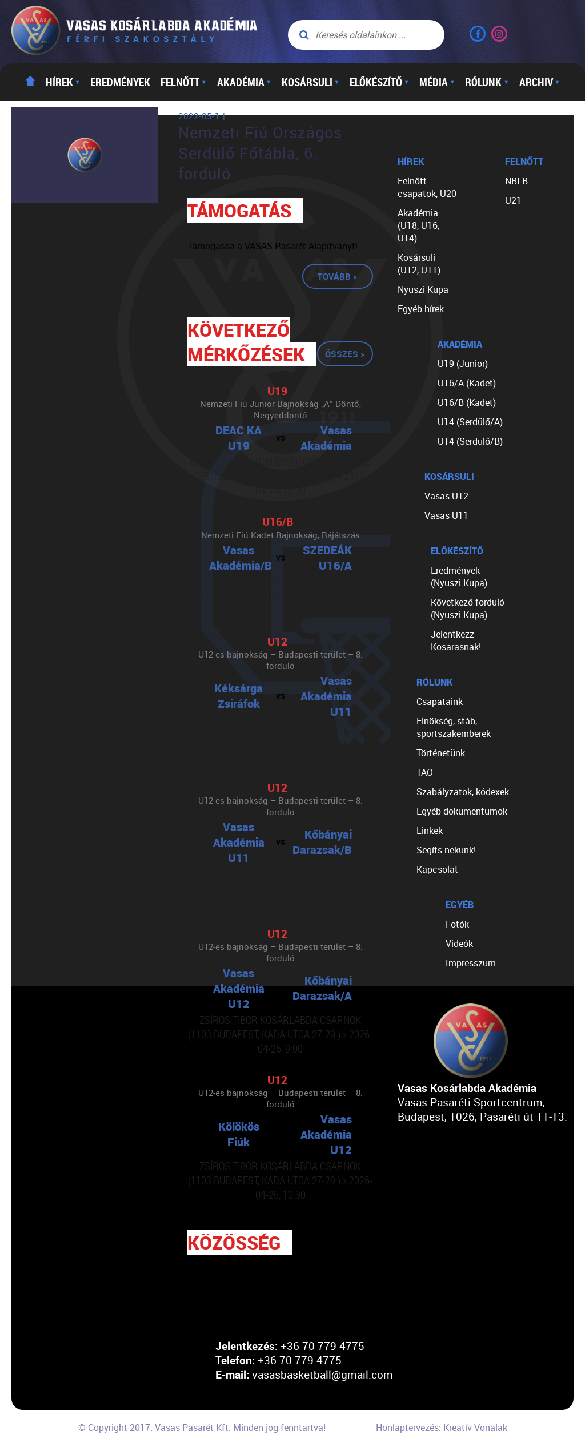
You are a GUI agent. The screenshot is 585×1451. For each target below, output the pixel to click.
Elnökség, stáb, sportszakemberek (453, 727)
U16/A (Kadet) (467, 383)
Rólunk (486, 82)
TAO (424, 772)
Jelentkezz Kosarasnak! (456, 640)
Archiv (539, 82)
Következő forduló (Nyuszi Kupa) (467, 608)
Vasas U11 (446, 515)
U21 (513, 200)
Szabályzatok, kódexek (462, 791)
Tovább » (338, 276)
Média (437, 82)
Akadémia (244, 82)
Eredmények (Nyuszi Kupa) (459, 576)
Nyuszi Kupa (423, 289)
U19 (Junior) (463, 363)
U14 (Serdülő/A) (470, 422)
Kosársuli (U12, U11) (419, 263)
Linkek (429, 830)
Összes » (345, 354)
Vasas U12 (446, 496)
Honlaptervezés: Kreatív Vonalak (441, 1427)
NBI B (516, 181)
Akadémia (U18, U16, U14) (418, 225)
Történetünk (440, 753)
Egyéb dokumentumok (461, 811)
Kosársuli (310, 82)
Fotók (457, 924)
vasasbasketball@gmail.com (322, 1374)
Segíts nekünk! (446, 850)
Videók (459, 943)
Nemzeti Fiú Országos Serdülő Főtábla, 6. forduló (260, 153)
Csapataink (439, 701)
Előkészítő (379, 82)
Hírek (63, 82)
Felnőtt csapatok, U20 (427, 187)
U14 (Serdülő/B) (470, 441)
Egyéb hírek (421, 309)
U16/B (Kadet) (467, 402)
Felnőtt (183, 82)
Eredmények (120, 82)
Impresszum (471, 963)
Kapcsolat (437, 869)
